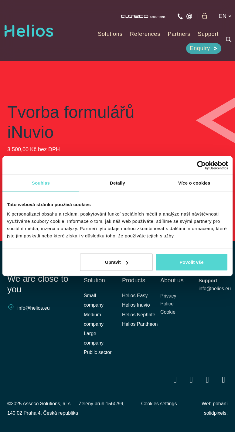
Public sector (98, 352)
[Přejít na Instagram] (223, 379)
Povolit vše (191, 262)
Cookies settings (159, 403)
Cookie (167, 313)
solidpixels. (216, 413)
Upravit (116, 262)
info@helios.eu (34, 308)
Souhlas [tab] (41, 182)
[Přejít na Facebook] (175, 379)
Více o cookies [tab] (194, 182)
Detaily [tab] (117, 182)
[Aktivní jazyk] (225, 16)
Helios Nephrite (138, 314)
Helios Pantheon (140, 324)
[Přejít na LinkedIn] (191, 379)
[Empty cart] (204, 16)
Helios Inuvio (136, 305)
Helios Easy (135, 295)
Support (208, 280)
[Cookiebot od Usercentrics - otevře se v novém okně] (201, 165)
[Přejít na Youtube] (207, 379)
